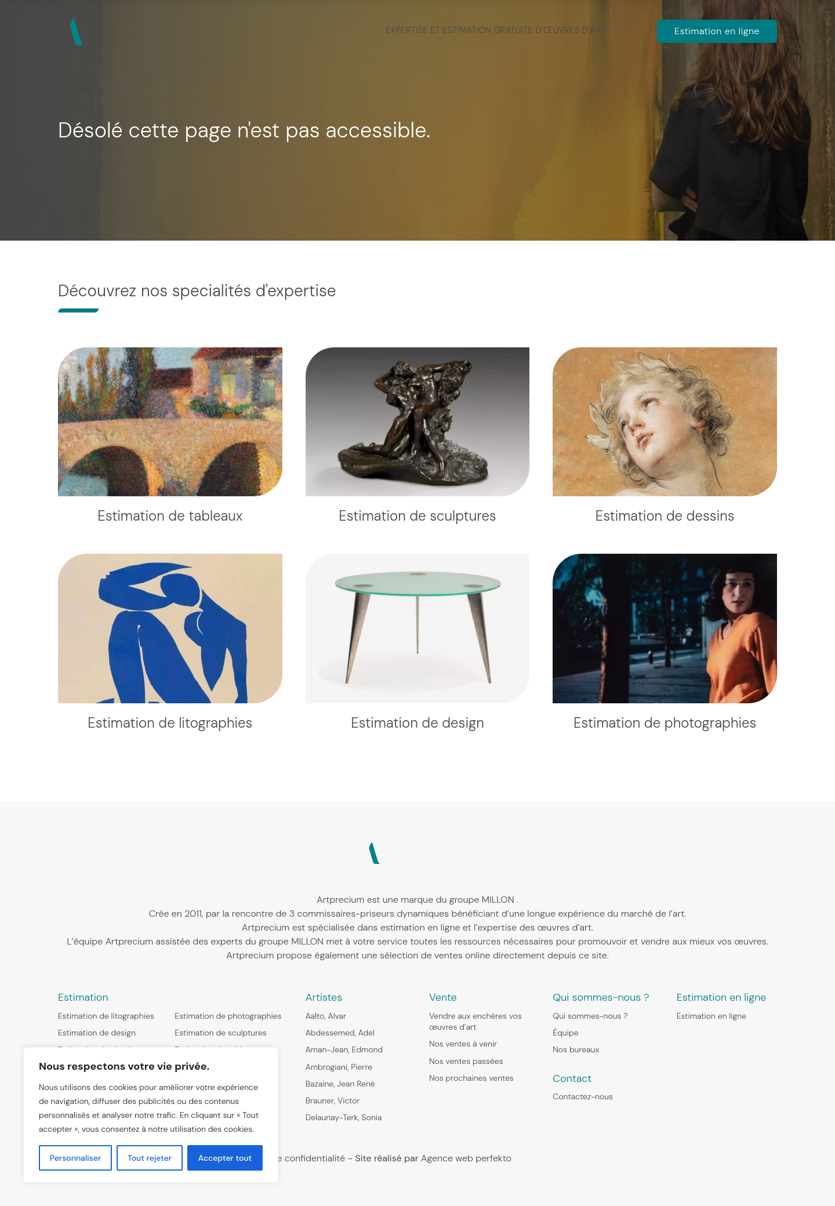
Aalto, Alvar (326, 1016)
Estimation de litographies (106, 1016)
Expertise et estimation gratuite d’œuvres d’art (497, 30)
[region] (150, 1115)
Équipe (565, 1032)
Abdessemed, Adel (340, 1032)
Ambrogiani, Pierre (339, 1067)
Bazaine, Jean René (340, 1083)
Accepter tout (225, 1158)
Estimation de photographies (228, 1016)
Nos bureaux (576, 1049)
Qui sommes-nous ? (590, 1016)
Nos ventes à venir (463, 1043)
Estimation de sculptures (220, 1032)
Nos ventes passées (466, 1061)
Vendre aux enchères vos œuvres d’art (475, 1021)
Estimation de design (97, 1032)
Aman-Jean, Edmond (344, 1049)
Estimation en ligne (717, 31)
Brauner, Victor (333, 1100)
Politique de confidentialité (288, 1158)
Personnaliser (75, 1158)
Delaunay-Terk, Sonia (344, 1117)
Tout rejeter (150, 1158)
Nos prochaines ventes (471, 1078)
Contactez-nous (583, 1096)
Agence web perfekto (466, 1158)
